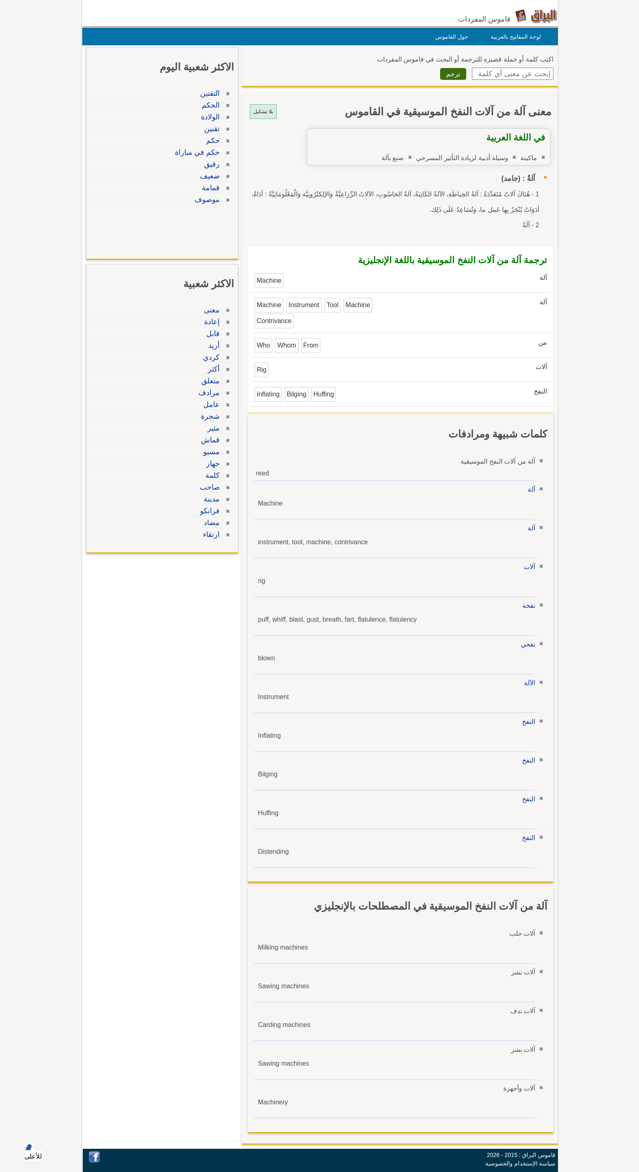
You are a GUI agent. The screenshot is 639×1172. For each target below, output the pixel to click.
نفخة (526, 605)
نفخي (526, 644)
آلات (527, 566)
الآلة (527, 682)
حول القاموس (449, 36)
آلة (529, 489)
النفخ (526, 721)
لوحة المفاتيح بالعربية (514, 36)
